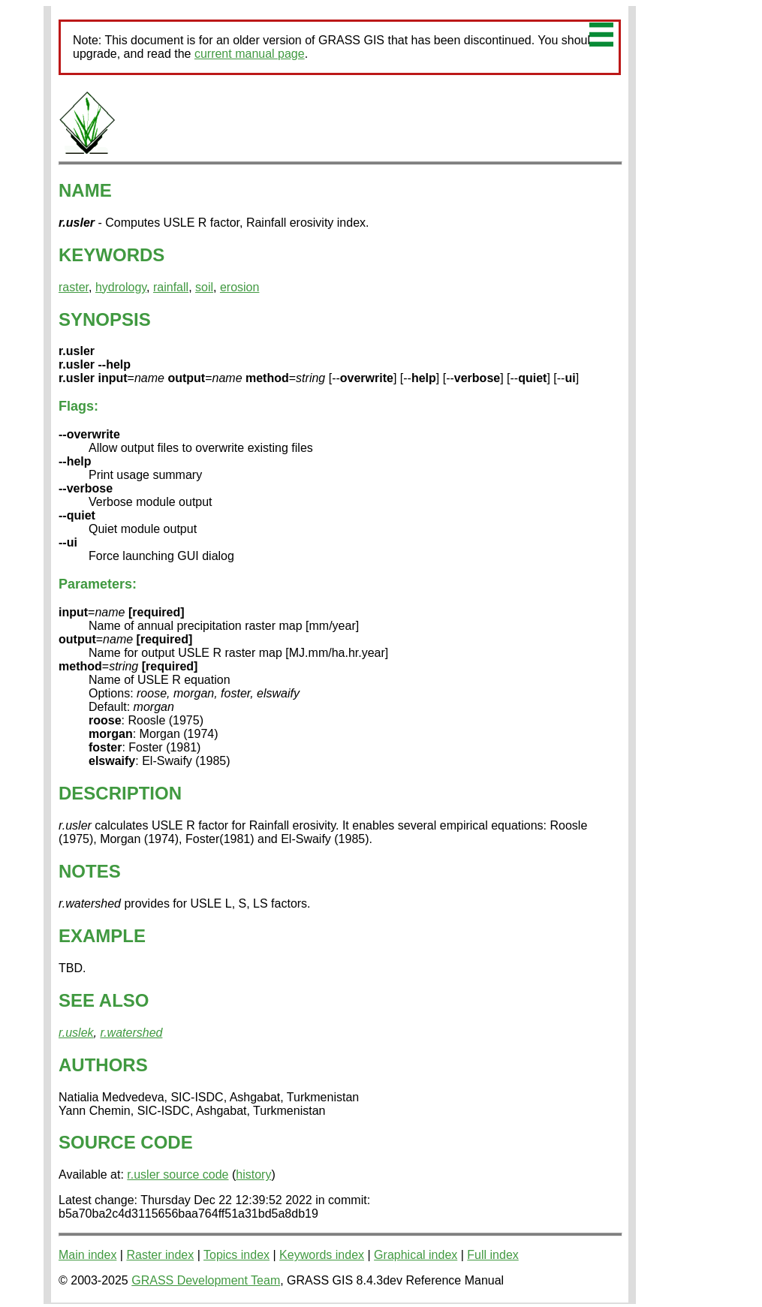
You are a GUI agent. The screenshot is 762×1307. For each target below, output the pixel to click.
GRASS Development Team (205, 1280)
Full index (492, 1254)
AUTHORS (103, 1065)
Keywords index (321, 1254)
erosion (239, 287)
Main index (87, 1254)
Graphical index (415, 1254)
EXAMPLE (102, 936)
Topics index (236, 1254)
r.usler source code (177, 1174)
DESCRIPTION (120, 793)
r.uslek (76, 1032)
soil (204, 287)
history (253, 1174)
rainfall (170, 287)
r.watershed (131, 1032)
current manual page (249, 53)
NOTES (90, 871)
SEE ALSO (104, 1000)
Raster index (160, 1254)
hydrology (120, 287)
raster (74, 287)
